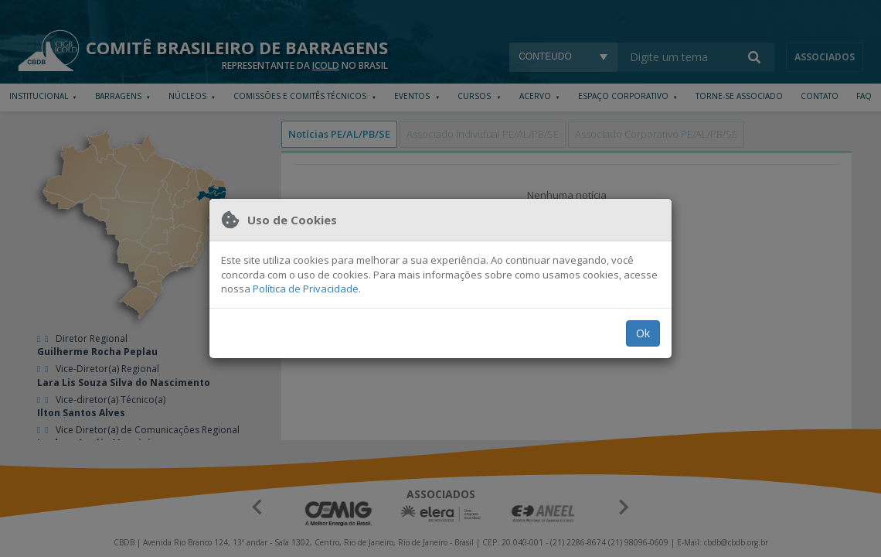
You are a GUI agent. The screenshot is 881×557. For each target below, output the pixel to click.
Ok (643, 333)
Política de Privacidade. (307, 289)
